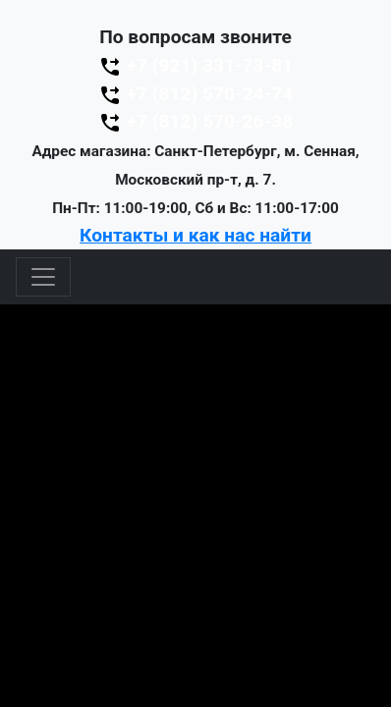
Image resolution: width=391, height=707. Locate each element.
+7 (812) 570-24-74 (195, 93)
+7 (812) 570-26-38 (195, 121)
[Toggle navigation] (43, 277)
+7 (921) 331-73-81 (195, 65)
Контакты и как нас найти (195, 235)
